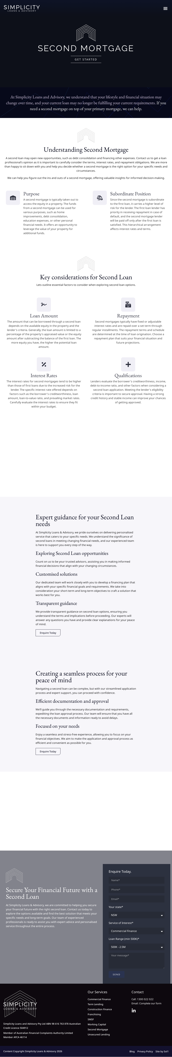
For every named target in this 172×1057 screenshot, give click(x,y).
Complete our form (150, 1003)
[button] (165, 8)
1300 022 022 (145, 999)
